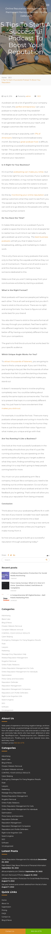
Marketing (6, 651)
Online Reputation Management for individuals (20, 672)
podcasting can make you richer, (29, 172)
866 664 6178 (36, 931)
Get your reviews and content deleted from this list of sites (24, 884)
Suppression (6, 907)
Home (4, 77)
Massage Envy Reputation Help (14, 654)
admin (28, 96)
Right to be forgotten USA (12, 696)
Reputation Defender (10, 682)
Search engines (8, 700)
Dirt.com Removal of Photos (13, 875)
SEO (10, 77)
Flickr (4, 644)
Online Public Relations (10, 665)
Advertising (6, 615)
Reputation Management (11, 686)
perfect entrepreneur (26, 107)
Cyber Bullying (7, 637)
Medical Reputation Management (15, 658)
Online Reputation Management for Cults (18, 668)
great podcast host (29, 142)
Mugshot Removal (9, 661)
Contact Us (9, 931)
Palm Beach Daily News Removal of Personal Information (24, 865)
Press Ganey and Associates (13, 679)
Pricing (4, 910)
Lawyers (5, 647)
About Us (5, 903)
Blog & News (7, 622)
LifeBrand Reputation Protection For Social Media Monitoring (25, 878)
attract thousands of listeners (18, 361)
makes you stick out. (11, 408)
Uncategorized (7, 710)
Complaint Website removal (12, 630)
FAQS (4, 913)
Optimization (7, 675)
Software (5, 707)
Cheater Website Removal (12, 626)
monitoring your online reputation (28, 195)
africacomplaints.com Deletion (13, 871)
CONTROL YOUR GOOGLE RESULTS (16, 633)
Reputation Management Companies (16, 689)
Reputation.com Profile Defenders (15, 693)
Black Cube (6, 619)
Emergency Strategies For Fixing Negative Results (21, 640)
